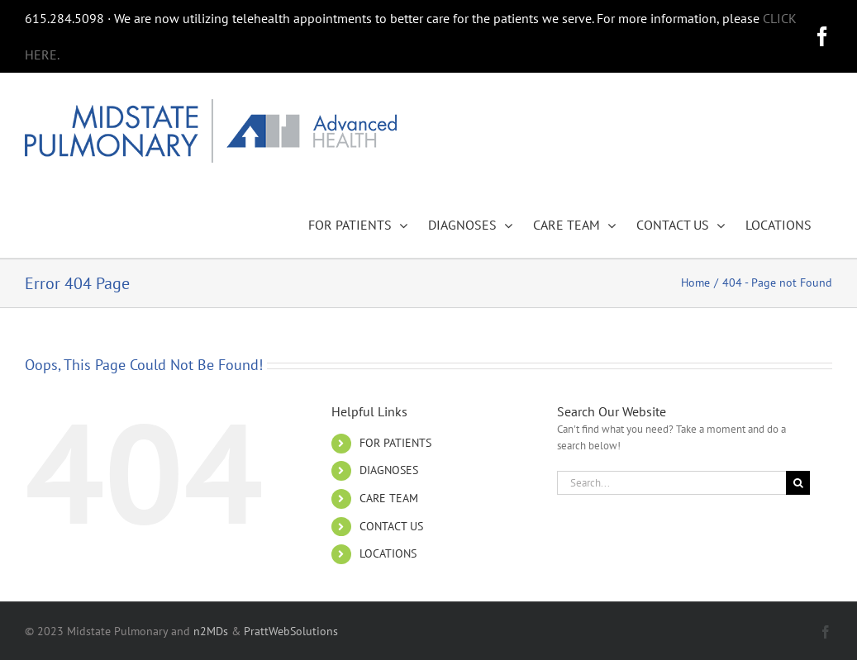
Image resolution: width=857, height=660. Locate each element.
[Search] (798, 483)
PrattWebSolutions (291, 631)
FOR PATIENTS (395, 442)
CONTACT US (391, 526)
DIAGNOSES (388, 470)
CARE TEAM (388, 498)
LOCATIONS (388, 553)
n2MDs (210, 631)
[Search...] (671, 483)
